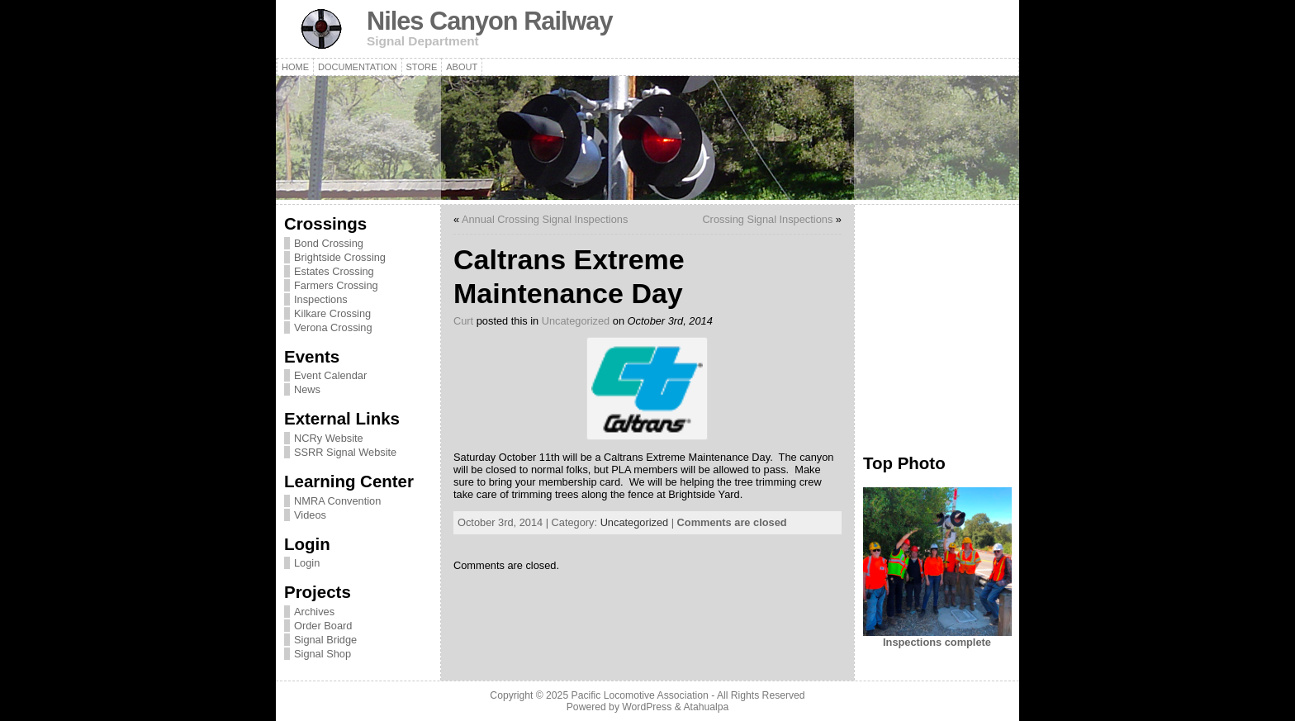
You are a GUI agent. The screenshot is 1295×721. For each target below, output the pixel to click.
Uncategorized (576, 321)
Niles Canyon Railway (490, 21)
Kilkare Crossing (332, 313)
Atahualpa (705, 707)
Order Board (323, 625)
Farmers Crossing (336, 285)
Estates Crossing (334, 271)
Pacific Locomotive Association (640, 695)
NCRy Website (328, 438)
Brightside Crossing (340, 257)
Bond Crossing (328, 243)
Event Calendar (330, 375)
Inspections (321, 299)
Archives (314, 611)
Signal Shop (322, 653)
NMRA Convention (337, 501)
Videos (310, 515)
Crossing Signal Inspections (767, 219)
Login (307, 563)
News (307, 389)
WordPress (646, 707)
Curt (463, 321)
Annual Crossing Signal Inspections (545, 219)
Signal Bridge (325, 639)
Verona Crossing (333, 327)
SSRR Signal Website (345, 452)
